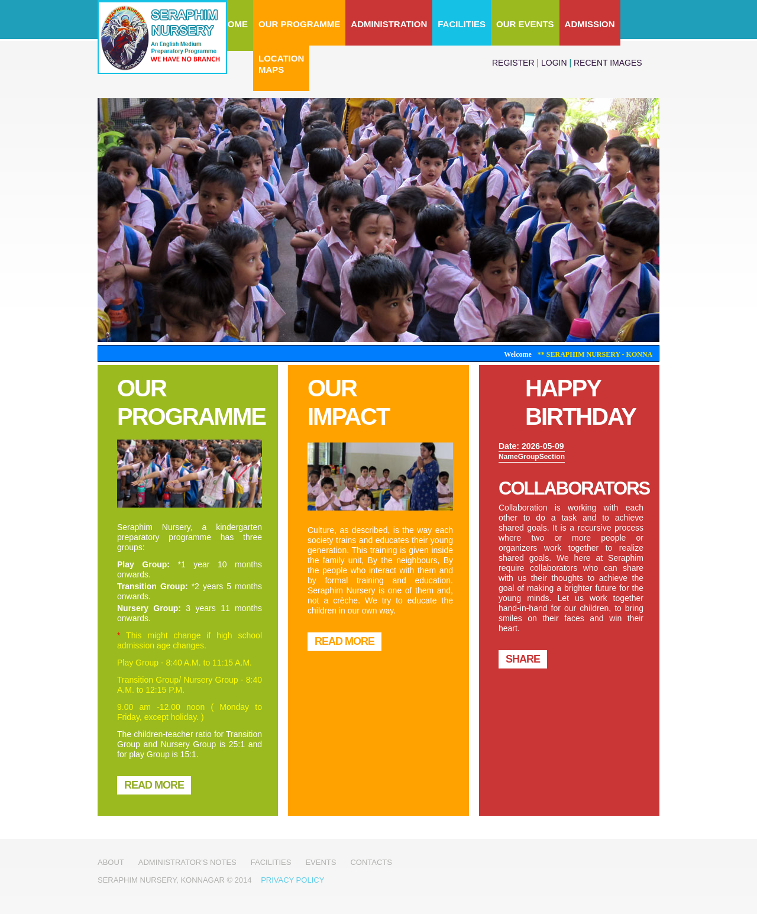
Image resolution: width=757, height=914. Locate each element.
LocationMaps (281, 64)
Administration (389, 24)
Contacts (371, 862)
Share (523, 659)
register (513, 62)
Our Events (525, 24)
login (554, 62)
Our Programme (299, 24)
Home (234, 24)
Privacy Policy (292, 880)
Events (320, 862)
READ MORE (154, 785)
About (111, 862)
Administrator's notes (187, 862)
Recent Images (608, 62)
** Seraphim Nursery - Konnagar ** (614, 354)
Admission (590, 24)
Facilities (462, 24)
